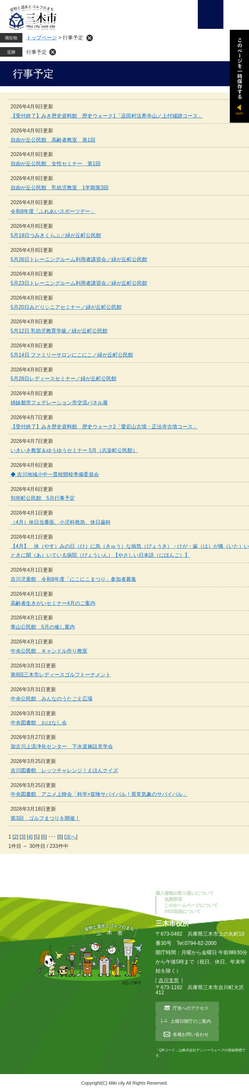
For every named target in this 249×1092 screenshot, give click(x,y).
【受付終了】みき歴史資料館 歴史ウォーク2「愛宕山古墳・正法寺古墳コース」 (104, 426)
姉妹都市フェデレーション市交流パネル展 (59, 402)
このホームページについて (191, 905)
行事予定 (36, 52)
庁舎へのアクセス (191, 1008)
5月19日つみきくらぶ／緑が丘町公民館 (56, 235)
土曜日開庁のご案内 (191, 1021)
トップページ (41, 37)
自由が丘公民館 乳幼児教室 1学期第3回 (59, 187)
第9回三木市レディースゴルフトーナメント (61, 674)
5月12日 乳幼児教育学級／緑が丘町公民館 (59, 331)
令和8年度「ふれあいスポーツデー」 (53, 211)
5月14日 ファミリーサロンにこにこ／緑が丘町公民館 (72, 355)
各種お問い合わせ (191, 1034)
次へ (71, 837)
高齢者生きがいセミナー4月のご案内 (53, 603)
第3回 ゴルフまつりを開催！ (45, 818)
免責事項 (173, 899)
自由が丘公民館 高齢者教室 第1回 (53, 140)
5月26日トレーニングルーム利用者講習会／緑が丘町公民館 (79, 259)
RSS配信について (182, 911)
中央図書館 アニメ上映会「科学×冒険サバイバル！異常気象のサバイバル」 (99, 794)
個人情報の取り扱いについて (185, 893)
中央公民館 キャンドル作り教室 (49, 651)
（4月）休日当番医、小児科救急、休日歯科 (61, 522)
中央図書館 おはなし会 (39, 722)
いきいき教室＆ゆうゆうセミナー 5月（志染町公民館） (74, 450)
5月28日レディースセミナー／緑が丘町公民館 (63, 378)
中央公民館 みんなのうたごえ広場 (51, 698)
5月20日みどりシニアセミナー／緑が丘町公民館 (66, 307)
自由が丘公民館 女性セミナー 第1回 (55, 163)
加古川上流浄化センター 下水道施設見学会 (62, 746)
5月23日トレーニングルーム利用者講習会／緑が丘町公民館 (79, 283)
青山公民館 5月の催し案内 (43, 627)
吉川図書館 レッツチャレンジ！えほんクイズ (64, 770)
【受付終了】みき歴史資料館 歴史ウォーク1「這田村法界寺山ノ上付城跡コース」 (107, 116)
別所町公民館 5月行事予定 (43, 498)
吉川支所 (168, 980)
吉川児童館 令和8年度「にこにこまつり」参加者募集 (73, 579)
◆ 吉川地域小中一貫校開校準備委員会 (55, 474)
